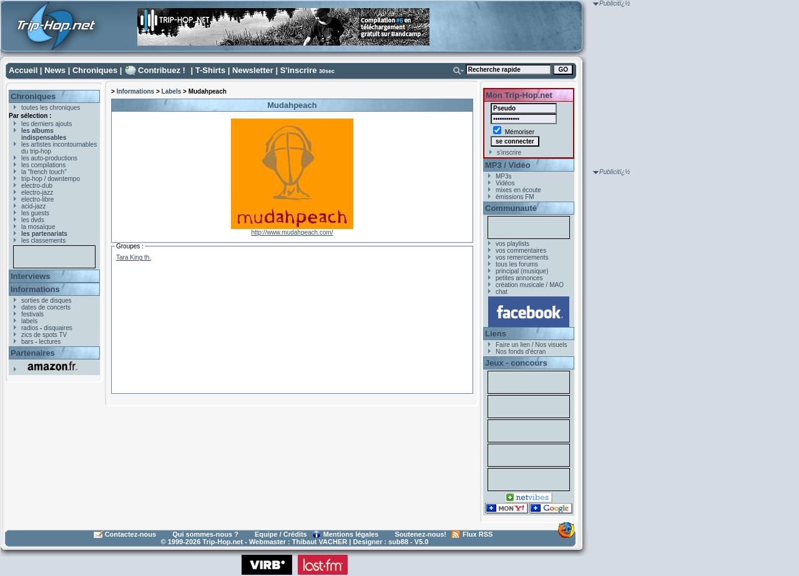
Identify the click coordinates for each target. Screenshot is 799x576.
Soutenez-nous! (421, 534)
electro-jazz (37, 192)
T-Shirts (210, 70)
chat (501, 291)
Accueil (23, 70)
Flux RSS (478, 534)
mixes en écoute (518, 190)
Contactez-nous (131, 534)
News (55, 70)
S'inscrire (298, 70)
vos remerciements (522, 257)
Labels (172, 91)
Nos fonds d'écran (521, 351)
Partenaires (33, 353)
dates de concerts (46, 307)
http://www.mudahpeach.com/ (292, 232)
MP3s (504, 176)
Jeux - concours (516, 363)
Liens (495, 333)
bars (27, 341)
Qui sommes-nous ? (205, 534)
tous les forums (517, 264)
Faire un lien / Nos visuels (531, 344)
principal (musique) (522, 271)
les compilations (43, 165)
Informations (35, 289)
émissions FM (515, 196)
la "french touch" (44, 171)
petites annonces (519, 278)
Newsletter (252, 70)
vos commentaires (521, 250)
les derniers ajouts (46, 123)
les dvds (32, 220)
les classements (43, 240)
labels (29, 321)
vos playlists (512, 243)
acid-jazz (33, 206)
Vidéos (505, 183)
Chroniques (94, 70)
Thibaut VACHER (319, 541)
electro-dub (36, 185)
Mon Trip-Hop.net (519, 95)
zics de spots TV (44, 334)
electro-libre (37, 199)
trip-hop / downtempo (50, 178)
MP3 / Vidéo (508, 165)
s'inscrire (509, 152)
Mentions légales (351, 534)
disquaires (58, 328)
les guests (35, 213)
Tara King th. (133, 257)
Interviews (31, 276)
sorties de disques (46, 300)
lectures (50, 341)
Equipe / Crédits (281, 534)
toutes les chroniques (51, 107)
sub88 (398, 541)
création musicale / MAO (530, 284)
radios (29, 328)
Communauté (511, 208)
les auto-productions (49, 158)
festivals (32, 314)
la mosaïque (38, 226)
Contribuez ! (161, 70)
